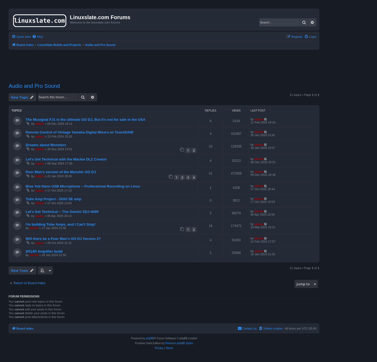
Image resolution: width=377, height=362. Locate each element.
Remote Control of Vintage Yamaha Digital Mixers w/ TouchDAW (79, 132)
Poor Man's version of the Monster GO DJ (61, 172)
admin (39, 123)
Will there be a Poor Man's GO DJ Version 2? (63, 239)
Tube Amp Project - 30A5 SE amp (53, 199)
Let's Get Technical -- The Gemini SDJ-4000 (62, 212)
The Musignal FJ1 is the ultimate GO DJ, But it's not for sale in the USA (85, 120)
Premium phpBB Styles (179, 343)
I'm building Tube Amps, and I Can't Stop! (60, 224)
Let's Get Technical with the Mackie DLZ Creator (66, 159)
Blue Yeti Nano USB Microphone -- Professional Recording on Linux (83, 186)
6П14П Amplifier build (44, 251)
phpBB (150, 338)
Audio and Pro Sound (34, 86)
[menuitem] (37, 36)
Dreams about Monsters (46, 145)
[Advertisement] (164, 63)
